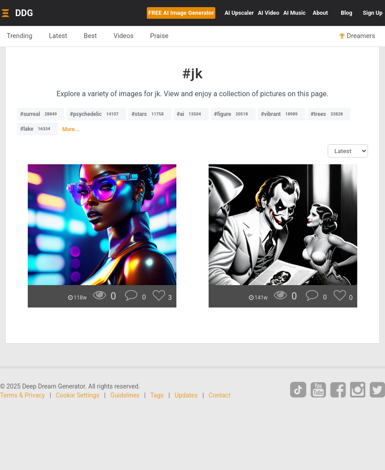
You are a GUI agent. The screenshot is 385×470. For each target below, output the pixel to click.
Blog (346, 12)
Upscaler (239, 12)
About (320, 12)
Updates (186, 395)
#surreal (40, 114)
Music (294, 12)
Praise (159, 36)
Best (90, 36)
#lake (37, 129)
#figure (233, 114)
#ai (191, 114)
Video (268, 12)
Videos (123, 36)
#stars (150, 114)
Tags (157, 395)
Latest (58, 36)
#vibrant (281, 114)
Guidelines (124, 395)
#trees (329, 114)
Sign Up (373, 12)
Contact (220, 395)
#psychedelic (96, 114)
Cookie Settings (78, 395)
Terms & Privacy (22, 395)
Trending (19, 36)
